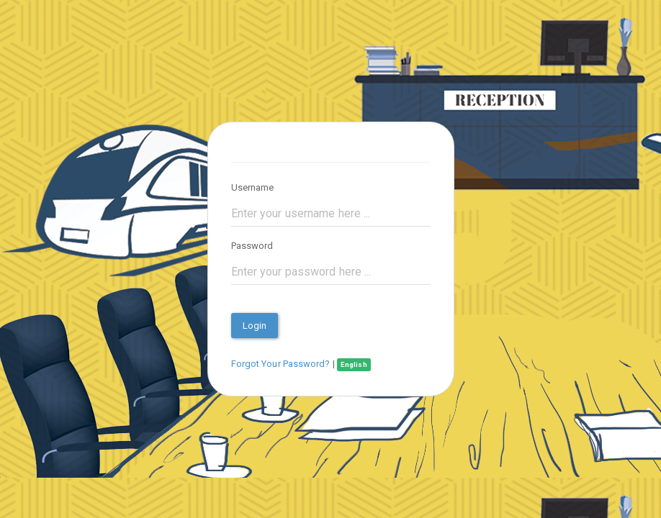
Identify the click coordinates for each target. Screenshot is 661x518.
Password (252, 245)
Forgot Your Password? (280, 363)
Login (255, 325)
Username (252, 187)
